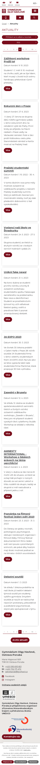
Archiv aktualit (20, 640)
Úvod (4, 24)
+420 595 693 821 (13, 666)
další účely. (27, 750)
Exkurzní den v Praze (17, 105)
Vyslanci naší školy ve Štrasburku (17, 229)
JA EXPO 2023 (12, 336)
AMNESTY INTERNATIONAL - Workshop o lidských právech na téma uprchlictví (17, 457)
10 (32, 49)
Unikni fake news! (15, 272)
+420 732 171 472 (13, 669)
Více (8, 88)
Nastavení (33, 762)
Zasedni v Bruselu (15, 392)
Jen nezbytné (21, 762)
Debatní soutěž (13, 576)
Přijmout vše (7, 762)
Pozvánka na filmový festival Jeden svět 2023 (19, 515)
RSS (27, 42)
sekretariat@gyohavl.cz (16, 672)
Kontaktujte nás (12, 737)
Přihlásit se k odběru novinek (21, 37)
